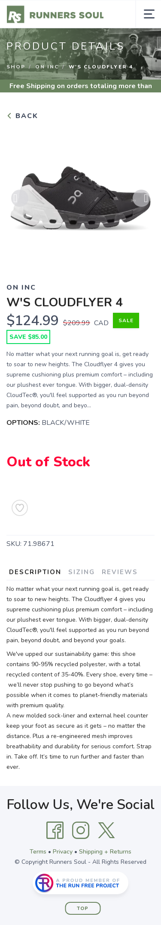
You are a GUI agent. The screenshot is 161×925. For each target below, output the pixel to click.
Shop (15, 66)
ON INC (47, 66)
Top (82, 908)
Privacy (63, 852)
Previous (19, 200)
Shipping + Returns (105, 852)
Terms (38, 852)
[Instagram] (81, 830)
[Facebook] (55, 830)
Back (22, 116)
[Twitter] (106, 830)
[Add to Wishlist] (20, 508)
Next (141, 200)
